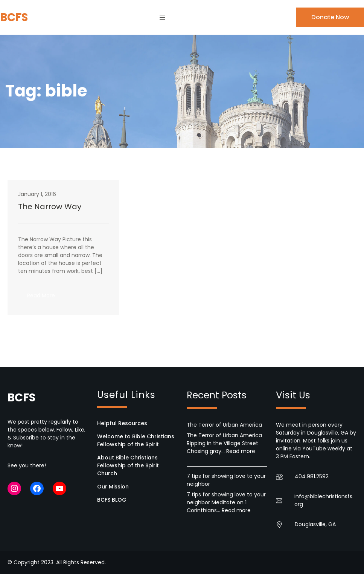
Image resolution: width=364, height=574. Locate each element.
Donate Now (330, 17)
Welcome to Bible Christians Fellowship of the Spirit (135, 440)
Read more (240, 451)
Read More (45, 297)
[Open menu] (162, 17)
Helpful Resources (122, 423)
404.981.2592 (312, 476)
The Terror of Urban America (224, 425)
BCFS (14, 17)
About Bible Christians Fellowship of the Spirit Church (128, 465)
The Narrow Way (49, 206)
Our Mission (113, 486)
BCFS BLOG (111, 500)
